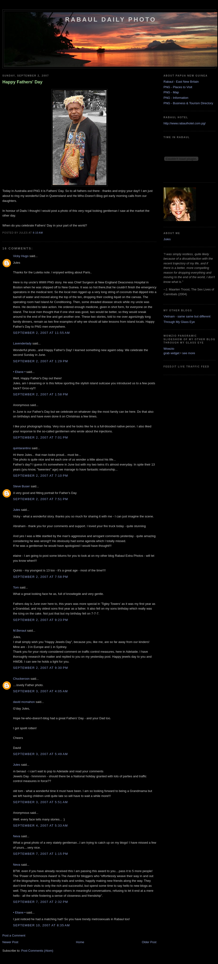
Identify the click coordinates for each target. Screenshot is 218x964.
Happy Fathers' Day (22, 82)
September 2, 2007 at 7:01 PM (40, 437)
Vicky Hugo (21, 256)
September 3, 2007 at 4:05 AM (40, 691)
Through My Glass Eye (179, 322)
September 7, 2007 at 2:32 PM (40, 902)
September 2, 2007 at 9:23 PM (40, 620)
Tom (16, 587)
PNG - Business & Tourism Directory (188, 103)
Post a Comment (13, 935)
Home (80, 942)
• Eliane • (19, 372)
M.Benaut (19, 630)
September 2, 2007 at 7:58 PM (40, 577)
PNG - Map (171, 92)
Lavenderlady (22, 343)
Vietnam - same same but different (187, 316)
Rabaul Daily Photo (110, 19)
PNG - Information (176, 98)
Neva (16, 836)
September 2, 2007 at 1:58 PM (40, 394)
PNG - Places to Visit (178, 87)
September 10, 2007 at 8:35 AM (41, 925)
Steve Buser (21, 486)
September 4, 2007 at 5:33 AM (40, 825)
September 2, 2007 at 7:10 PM (40, 475)
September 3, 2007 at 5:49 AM (40, 754)
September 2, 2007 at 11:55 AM (41, 333)
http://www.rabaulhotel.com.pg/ (185, 123)
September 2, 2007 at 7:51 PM (40, 499)
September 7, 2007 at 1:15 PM (40, 853)
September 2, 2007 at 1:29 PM (40, 361)
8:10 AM (38, 232)
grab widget (171, 353)
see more (188, 353)
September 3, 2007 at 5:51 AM (40, 802)
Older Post (149, 942)
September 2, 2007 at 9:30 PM (40, 668)
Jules (16, 509)
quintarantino (22, 448)
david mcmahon (24, 702)
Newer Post (10, 942)
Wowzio (169, 348)
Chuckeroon (21, 678)
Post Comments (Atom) (37, 950)
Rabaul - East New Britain (181, 81)
